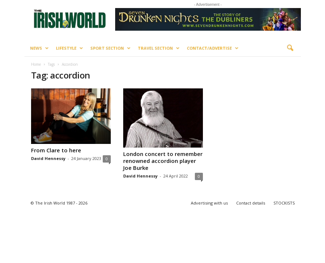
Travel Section (158, 48)
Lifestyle (69, 48)
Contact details (250, 203)
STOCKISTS (284, 203)
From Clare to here (56, 150)
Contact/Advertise (212, 48)
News (39, 48)
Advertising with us (209, 203)
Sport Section (110, 48)
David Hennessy (48, 158)
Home (36, 64)
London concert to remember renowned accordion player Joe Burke (163, 160)
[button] (290, 48)
